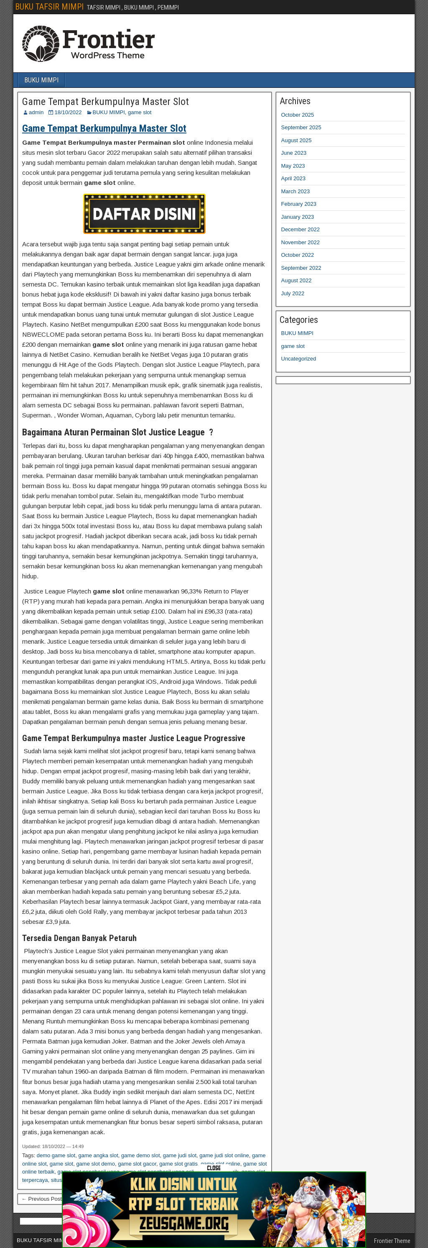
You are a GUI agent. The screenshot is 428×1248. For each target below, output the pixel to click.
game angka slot (98, 1155)
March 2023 (295, 191)
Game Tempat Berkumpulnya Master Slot (105, 101)
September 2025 (301, 127)
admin (36, 112)
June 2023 (294, 153)
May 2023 (293, 166)
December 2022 (300, 229)
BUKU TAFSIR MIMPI (49, 7)
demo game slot (56, 1155)
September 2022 (301, 268)
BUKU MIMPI (41, 80)
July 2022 (293, 293)
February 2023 (299, 204)
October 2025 (297, 115)
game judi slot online (224, 1155)
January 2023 (297, 217)
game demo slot (140, 1155)
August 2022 (296, 280)
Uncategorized (298, 358)
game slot (139, 112)
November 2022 (300, 242)
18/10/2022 (68, 112)
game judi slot (179, 1155)
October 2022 (297, 255)
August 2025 (296, 140)
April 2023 (293, 178)
